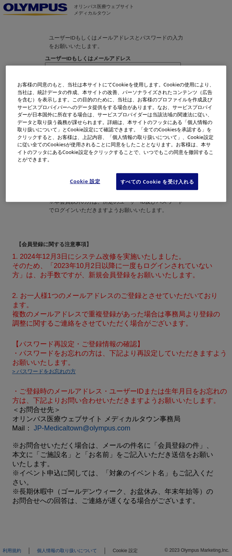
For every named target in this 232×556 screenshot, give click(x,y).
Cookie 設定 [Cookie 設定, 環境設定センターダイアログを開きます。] (85, 181)
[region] (116, 134)
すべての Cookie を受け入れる (157, 181)
